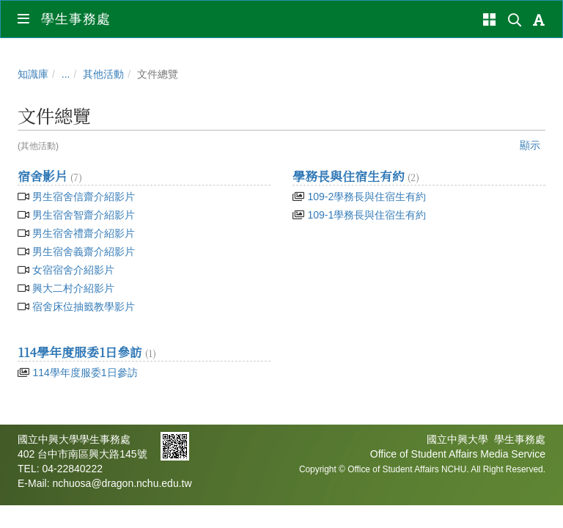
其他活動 (103, 74)
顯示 (530, 145)
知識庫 (33, 74)
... (66, 74)
